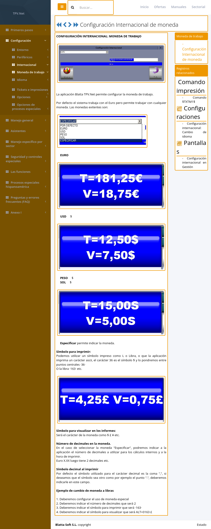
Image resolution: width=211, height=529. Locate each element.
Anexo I (26, 212)
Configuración (26, 40)
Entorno (30, 50)
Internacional (30, 65)
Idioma (30, 80)
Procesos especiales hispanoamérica (26, 184)
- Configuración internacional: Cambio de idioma (194, 129)
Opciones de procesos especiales (30, 107)
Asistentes (26, 131)
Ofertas (160, 7)
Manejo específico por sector (26, 144)
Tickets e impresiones (30, 91)
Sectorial (198, 7)
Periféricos (30, 57)
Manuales (178, 7)
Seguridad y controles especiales (26, 159)
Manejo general (26, 120)
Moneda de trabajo (30, 72)
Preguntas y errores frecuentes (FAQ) (26, 199)
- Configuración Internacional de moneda (194, 51)
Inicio (144, 7)
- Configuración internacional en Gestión (194, 162)
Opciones (29, 97)
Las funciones (26, 172)
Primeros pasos (26, 30)
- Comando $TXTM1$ (194, 99)
